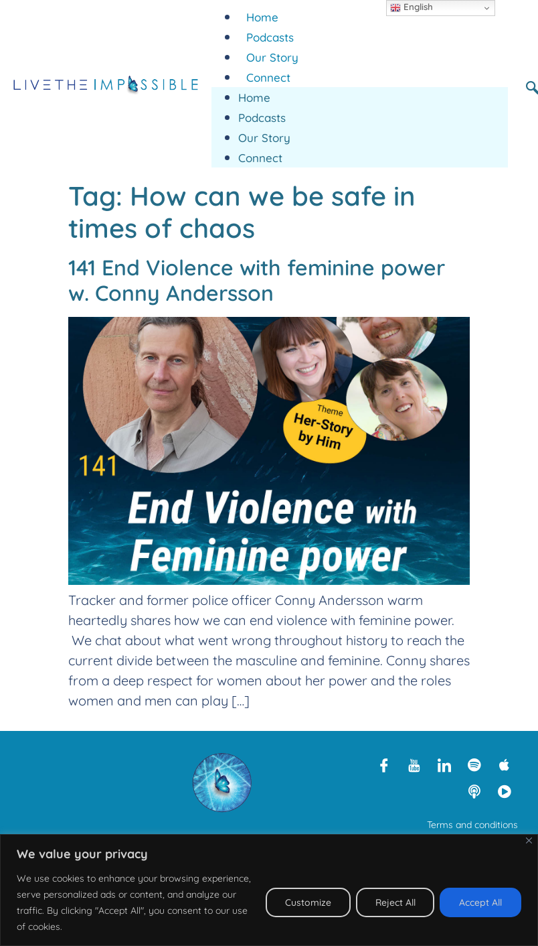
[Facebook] (384, 764)
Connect (268, 77)
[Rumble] (505, 791)
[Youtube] (414, 764)
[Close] (529, 840)
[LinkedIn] (444, 764)
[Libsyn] (474, 791)
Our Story (272, 57)
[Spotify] (474, 764)
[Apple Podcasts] (505, 764)
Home (262, 17)
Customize (307, 902)
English (411, 7)
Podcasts (270, 37)
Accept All (480, 902)
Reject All (395, 902)
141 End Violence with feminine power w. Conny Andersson (256, 280)
